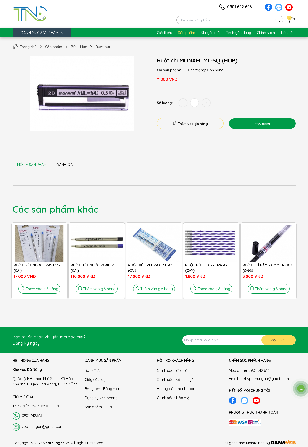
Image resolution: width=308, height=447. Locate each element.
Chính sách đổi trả (172, 370)
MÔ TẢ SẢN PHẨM (31, 164)
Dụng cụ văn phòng (101, 397)
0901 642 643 (239, 6)
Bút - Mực (79, 46)
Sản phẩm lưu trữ (99, 407)
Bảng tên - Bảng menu (103, 388)
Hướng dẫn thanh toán (176, 388)
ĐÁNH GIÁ (64, 164)
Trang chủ (28, 46)
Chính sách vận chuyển (176, 379)
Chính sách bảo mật (174, 397)
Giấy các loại (95, 379)
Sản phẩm (53, 46)
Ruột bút (102, 46)
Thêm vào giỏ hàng (190, 123)
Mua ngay (262, 123)
